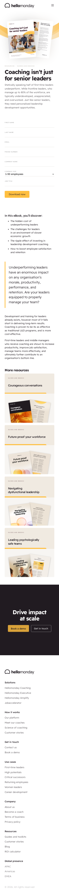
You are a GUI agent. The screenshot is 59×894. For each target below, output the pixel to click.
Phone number (11, 152)
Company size (10, 171)
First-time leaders (14, 767)
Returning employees (16, 782)
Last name (9, 132)
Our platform (12, 717)
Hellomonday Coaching (18, 687)
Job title (8, 181)
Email (7, 142)
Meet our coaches (15, 722)
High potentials (13, 772)
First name (9, 122)
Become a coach (14, 811)
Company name (11, 161)
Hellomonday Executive (18, 692)
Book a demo (18, 633)
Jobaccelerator (13, 702)
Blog (7, 846)
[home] (19, 6)
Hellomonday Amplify (17, 697)
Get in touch (41, 634)
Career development (16, 792)
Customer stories (14, 732)
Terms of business (15, 816)
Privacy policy (12, 821)
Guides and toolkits (15, 836)
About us (10, 807)
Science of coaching (16, 727)
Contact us (11, 747)
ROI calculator (13, 851)
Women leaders (13, 787)
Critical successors (15, 777)
